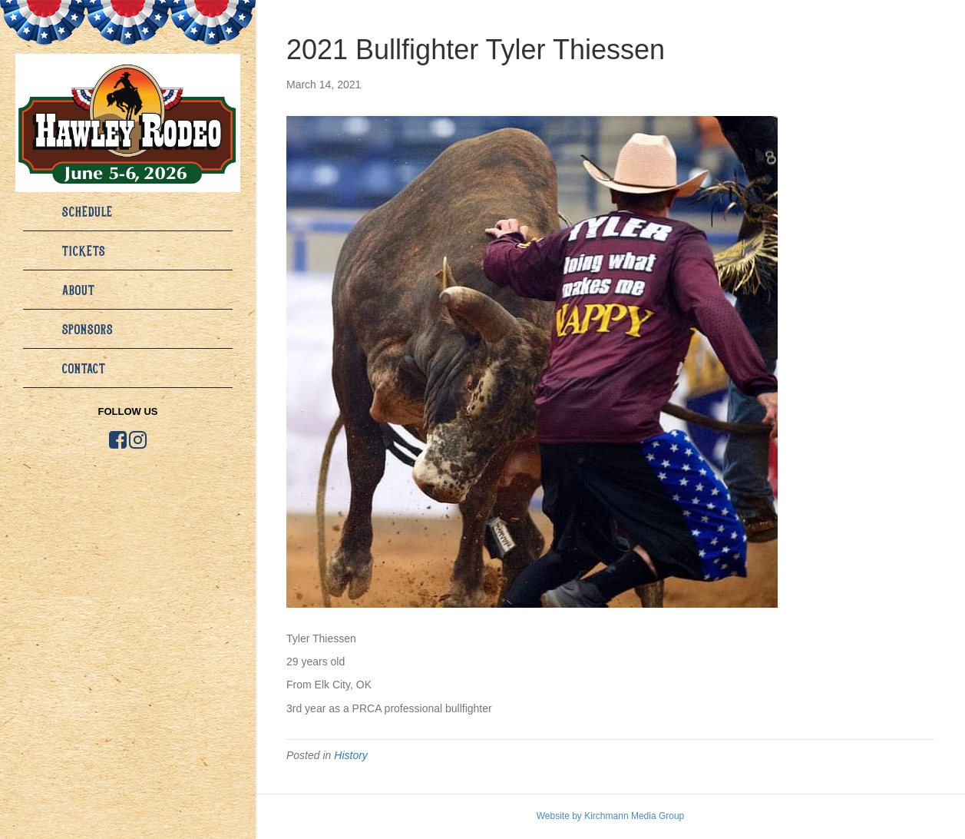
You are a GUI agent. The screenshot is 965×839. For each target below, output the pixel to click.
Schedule (87, 211)
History (351, 755)
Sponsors (88, 329)
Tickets (84, 250)
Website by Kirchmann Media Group (611, 816)
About (78, 289)
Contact (84, 368)
